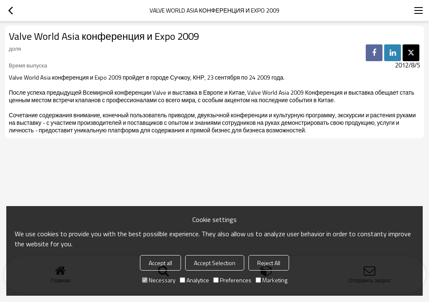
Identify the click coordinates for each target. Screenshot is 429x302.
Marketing (271, 280)
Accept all (160, 262)
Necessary (159, 280)
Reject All (268, 262)
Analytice (194, 280)
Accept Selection (214, 262)
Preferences (232, 280)
